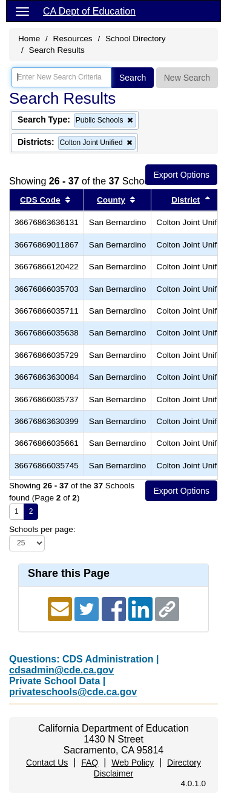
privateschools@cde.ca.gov (73, 692)
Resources (73, 38)
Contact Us (47, 762)
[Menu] (22, 11)
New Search (187, 78)
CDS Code (40, 199)
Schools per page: (42, 529)
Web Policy (132, 762)
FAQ (89, 762)
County (111, 199)
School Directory (135, 38)
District (185, 199)
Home (29, 38)
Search (132, 78)
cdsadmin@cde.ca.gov (61, 670)
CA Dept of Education (89, 11)
